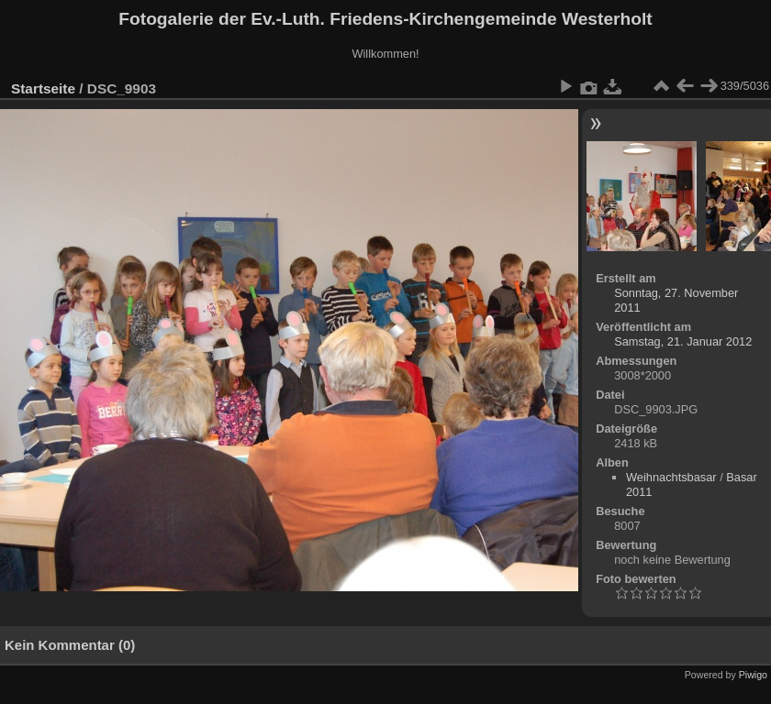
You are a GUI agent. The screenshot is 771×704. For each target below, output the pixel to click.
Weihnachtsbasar (671, 477)
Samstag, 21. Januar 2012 (683, 341)
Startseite (43, 88)
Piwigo (753, 674)
